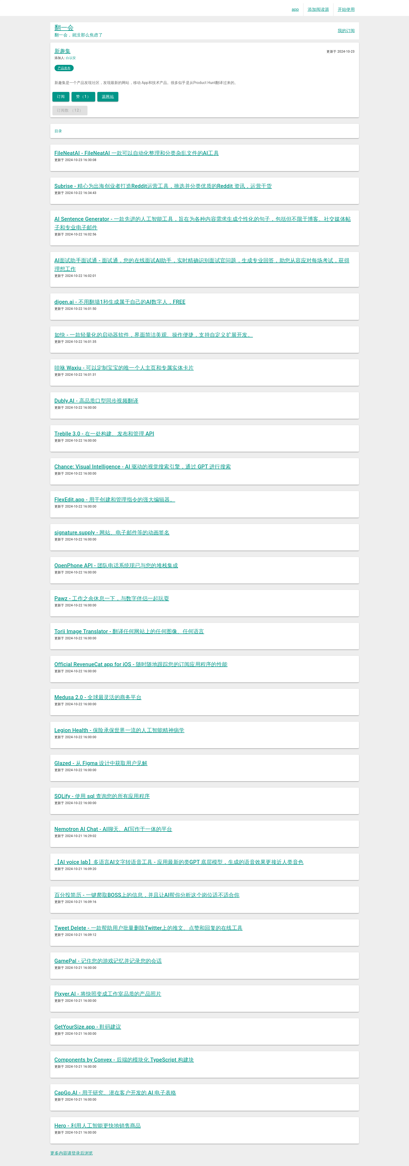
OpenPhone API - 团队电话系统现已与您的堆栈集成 (116, 565)
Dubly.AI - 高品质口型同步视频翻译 (97, 401)
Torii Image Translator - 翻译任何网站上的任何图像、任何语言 (129, 631)
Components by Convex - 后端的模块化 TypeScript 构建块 (124, 1060)
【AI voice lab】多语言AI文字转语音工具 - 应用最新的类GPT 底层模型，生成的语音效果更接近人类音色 (179, 862)
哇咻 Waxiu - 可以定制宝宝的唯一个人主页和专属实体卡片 (124, 368)
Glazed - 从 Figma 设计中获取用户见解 (101, 763)
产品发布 (64, 68)
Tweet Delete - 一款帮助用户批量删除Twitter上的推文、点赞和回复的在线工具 (149, 928)
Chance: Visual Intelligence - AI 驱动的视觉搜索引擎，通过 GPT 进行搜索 (143, 466)
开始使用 (346, 9)
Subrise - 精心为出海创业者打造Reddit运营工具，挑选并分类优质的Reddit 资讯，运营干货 (163, 186)
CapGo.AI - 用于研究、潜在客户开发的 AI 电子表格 (115, 1092)
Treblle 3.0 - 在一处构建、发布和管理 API (104, 433)
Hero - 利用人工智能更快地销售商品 (98, 1125)
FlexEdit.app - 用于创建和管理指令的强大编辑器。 (115, 499)
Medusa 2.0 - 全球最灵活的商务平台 (98, 697)
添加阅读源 (318, 9)
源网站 (108, 96)
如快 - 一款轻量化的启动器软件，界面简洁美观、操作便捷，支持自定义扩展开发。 (154, 335)
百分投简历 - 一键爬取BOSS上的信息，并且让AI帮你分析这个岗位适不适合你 (147, 895)
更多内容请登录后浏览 (71, 1153)
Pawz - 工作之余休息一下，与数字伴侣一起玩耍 (112, 598)
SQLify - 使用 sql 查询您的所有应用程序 (102, 796)
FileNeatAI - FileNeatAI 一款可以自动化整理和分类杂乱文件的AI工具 (137, 153)
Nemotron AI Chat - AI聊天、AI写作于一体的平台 (113, 829)
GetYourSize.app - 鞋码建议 (88, 1027)
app (295, 9)
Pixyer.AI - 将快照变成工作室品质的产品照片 (108, 994)
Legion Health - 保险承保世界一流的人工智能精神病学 (120, 730)
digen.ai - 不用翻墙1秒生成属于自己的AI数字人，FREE (120, 302)
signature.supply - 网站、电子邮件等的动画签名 (112, 532)
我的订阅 (346, 30)
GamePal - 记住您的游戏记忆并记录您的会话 (108, 961)
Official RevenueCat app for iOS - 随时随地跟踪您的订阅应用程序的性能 (141, 664)
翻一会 (64, 27)
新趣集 (63, 51)
